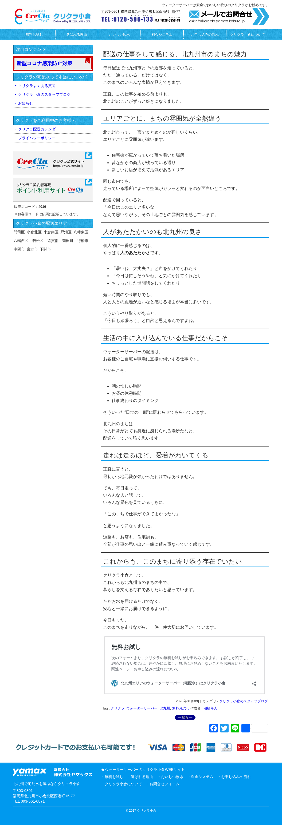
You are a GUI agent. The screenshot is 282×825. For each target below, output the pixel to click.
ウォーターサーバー (142, 708)
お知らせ (25, 103)
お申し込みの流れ (205, 35)
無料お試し (34, 35)
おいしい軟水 (119, 35)
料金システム (162, 35)
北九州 (165, 708)
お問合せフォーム (164, 784)
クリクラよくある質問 (37, 85)
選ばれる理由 (76, 35)
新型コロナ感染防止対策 (44, 63)
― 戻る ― (185, 717)
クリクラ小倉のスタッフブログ (243, 701)
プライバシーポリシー (37, 138)
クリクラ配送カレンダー (38, 129)
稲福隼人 (210, 708)
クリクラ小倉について (247, 35)
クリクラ (117, 708)
